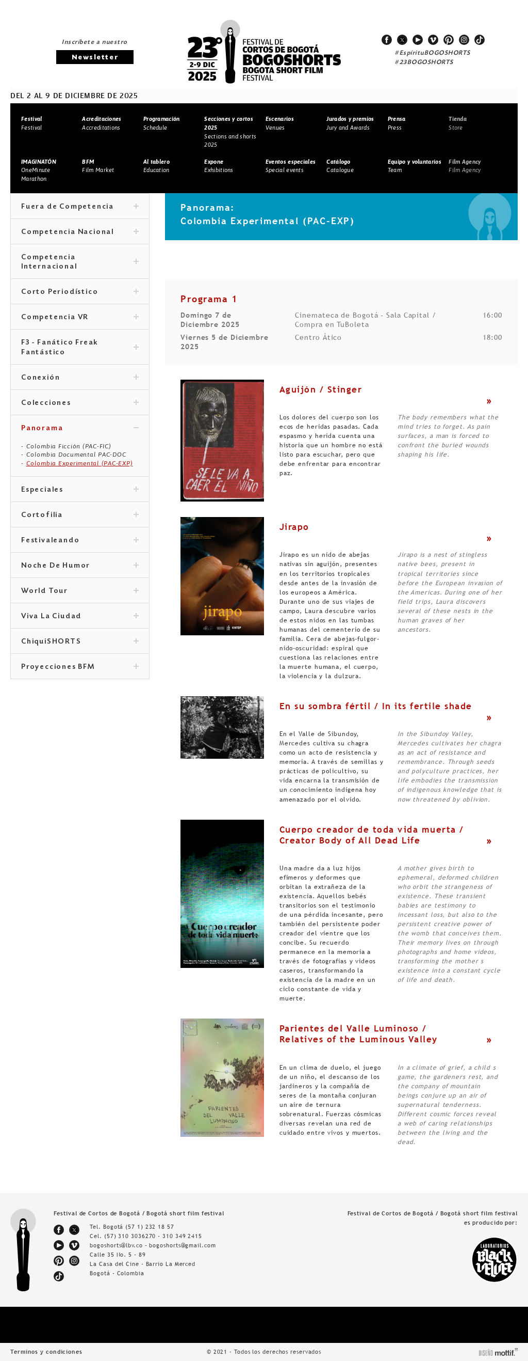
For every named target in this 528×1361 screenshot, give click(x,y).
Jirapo (294, 527)
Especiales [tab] (80, 490)
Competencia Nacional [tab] (80, 232)
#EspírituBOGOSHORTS (432, 53)
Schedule (161, 123)
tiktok (479, 40)
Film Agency (465, 166)
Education (156, 166)
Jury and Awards (350, 123)
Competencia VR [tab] (80, 317)
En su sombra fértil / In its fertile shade (375, 706)
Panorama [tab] (80, 428)
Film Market (98, 166)
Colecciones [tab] (80, 403)
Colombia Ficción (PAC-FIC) (68, 446)
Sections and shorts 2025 (230, 132)
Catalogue (340, 166)
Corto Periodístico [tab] (80, 292)
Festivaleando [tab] (80, 540)
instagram (464, 40)
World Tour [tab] (80, 591)
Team (414, 166)
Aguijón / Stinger (320, 389)
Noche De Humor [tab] (80, 566)
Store (458, 123)
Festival (31, 123)
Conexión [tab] (80, 378)
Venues (280, 123)
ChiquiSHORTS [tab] (80, 642)
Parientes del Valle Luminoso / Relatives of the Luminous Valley (358, 1033)
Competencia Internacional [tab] (80, 262)
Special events (291, 166)
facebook (387, 40)
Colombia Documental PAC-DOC (76, 454)
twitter (402, 40)
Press (397, 123)
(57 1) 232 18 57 (149, 1226)
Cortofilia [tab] (80, 515)
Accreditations (101, 123)
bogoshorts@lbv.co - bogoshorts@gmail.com (153, 1245)
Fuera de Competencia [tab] (80, 207)
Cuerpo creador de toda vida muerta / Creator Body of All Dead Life (371, 835)
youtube (417, 40)
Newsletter (95, 57)
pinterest (448, 40)
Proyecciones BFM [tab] (80, 667)
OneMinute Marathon (38, 170)
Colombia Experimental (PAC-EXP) (79, 463)
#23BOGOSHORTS (424, 62)
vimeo (433, 40)
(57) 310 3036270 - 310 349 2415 (153, 1236)
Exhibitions (218, 166)
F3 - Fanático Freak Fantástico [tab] (80, 347)
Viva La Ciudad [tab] (80, 616)
